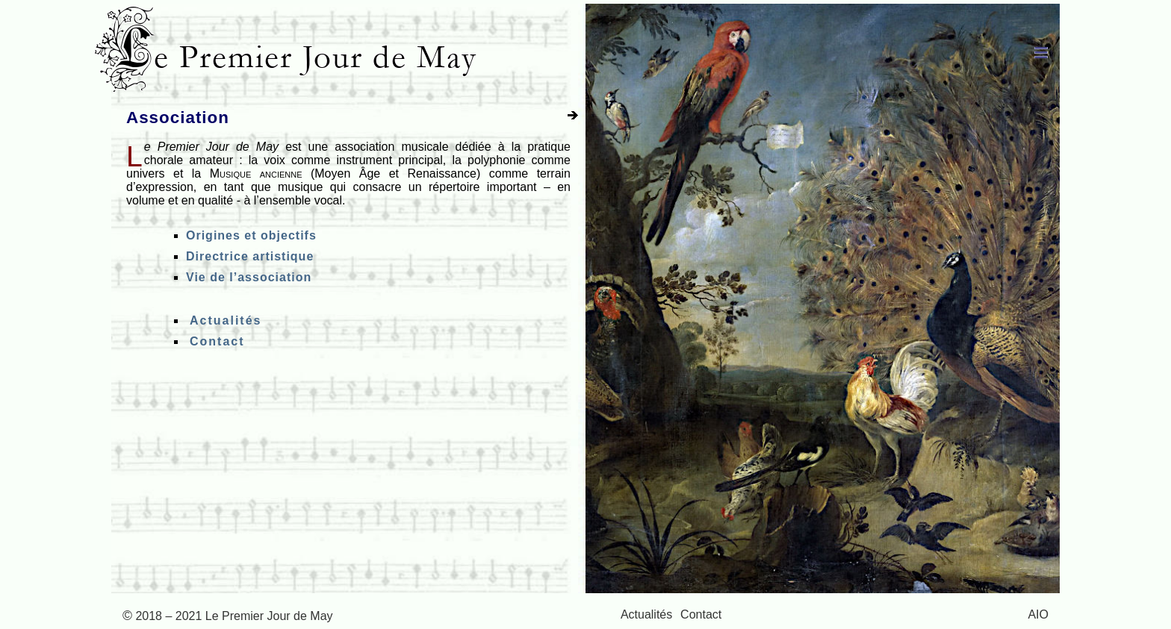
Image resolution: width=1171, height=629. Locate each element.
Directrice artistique (250, 256)
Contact (217, 341)
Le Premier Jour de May (298, 57)
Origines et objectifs (251, 235)
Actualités (225, 320)
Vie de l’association (248, 277)
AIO (1038, 614)
